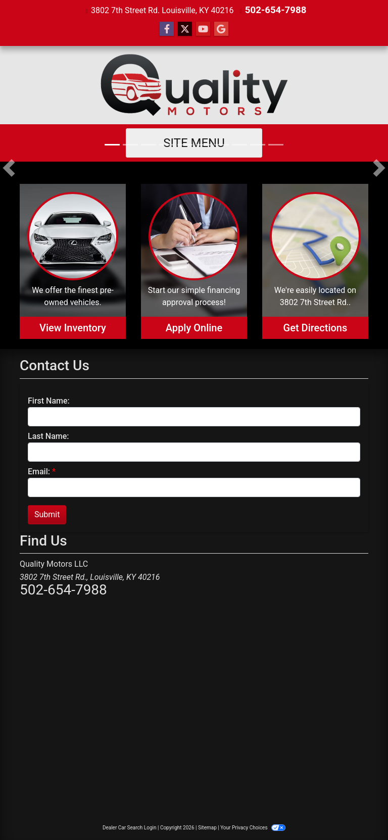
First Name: (49, 400)
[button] (9, 167)
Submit (47, 514)
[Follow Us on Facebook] (167, 28)
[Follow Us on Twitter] (185, 28)
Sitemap (207, 827)
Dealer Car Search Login (130, 827)
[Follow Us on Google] (221, 28)
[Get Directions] (315, 260)
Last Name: (48, 435)
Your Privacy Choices (252, 827)
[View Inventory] (72, 260)
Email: (39, 471)
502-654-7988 (275, 10)
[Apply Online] (194, 260)
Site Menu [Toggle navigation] (194, 142)
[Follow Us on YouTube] (203, 28)
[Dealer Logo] (194, 85)
